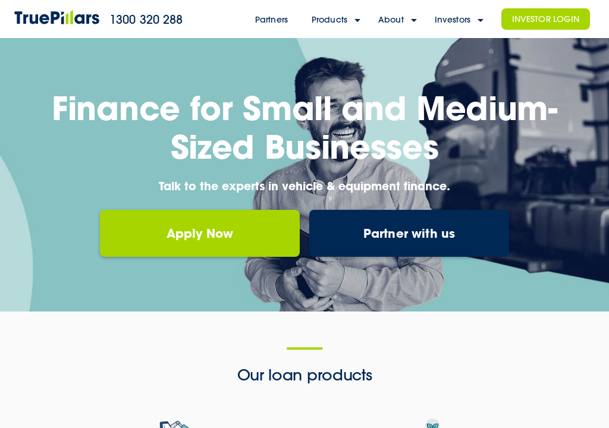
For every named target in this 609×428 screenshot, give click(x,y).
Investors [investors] (452, 19)
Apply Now (200, 233)
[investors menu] (481, 19)
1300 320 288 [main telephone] (146, 19)
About (391, 19)
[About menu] (415, 19)
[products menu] (358, 19)
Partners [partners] (271, 19)
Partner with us (409, 233)
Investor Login (546, 19)
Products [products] (329, 19)
